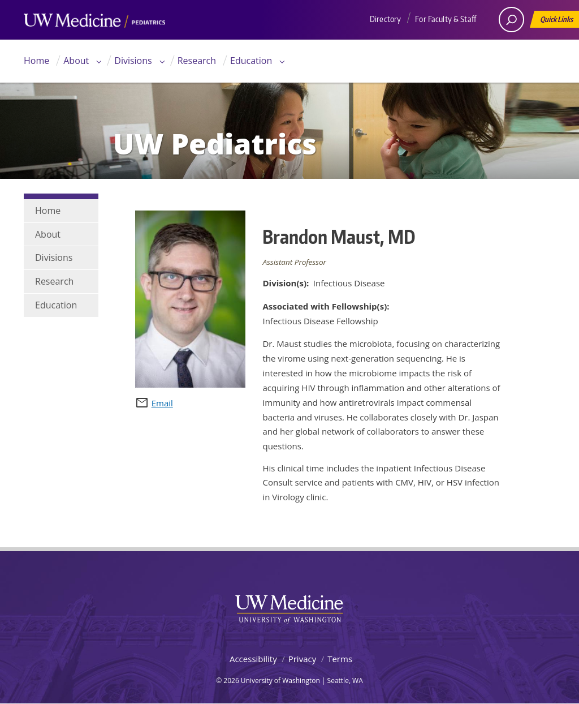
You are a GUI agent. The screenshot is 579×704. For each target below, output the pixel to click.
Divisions (133, 60)
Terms (339, 658)
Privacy (302, 658)
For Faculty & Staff (445, 19)
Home (36, 60)
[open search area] (511, 19)
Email (162, 403)
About (76, 60)
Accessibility (253, 658)
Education (251, 60)
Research (197, 60)
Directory (385, 19)
